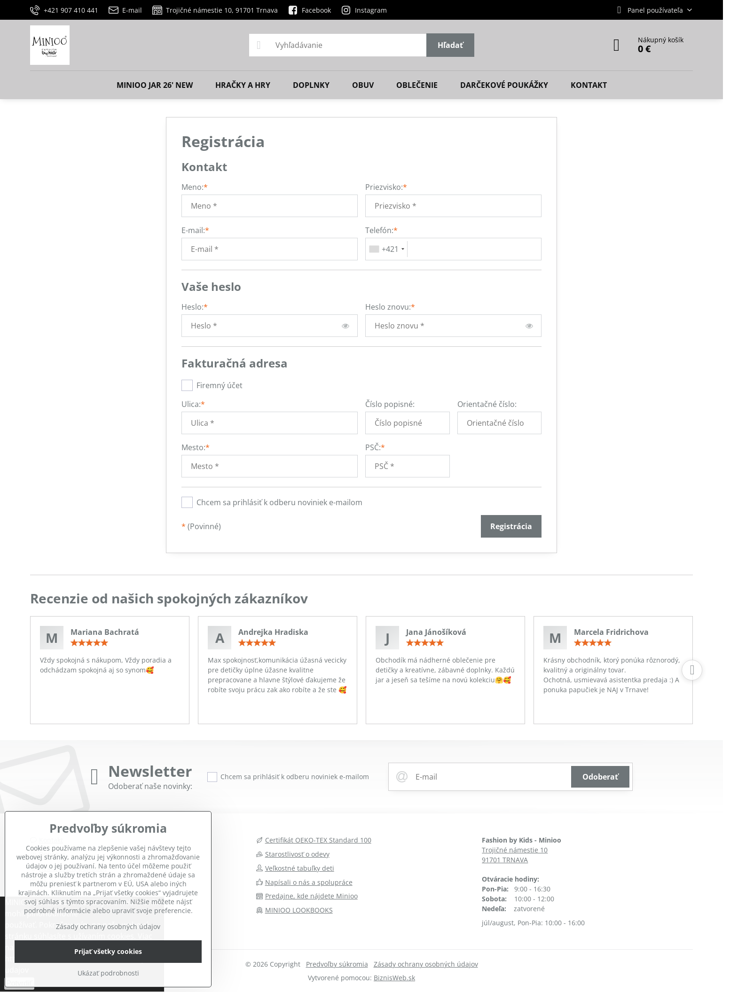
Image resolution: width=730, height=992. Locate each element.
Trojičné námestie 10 (515, 849)
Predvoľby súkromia (337, 964)
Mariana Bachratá (105, 632)
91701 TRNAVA (505, 859)
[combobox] (387, 249)
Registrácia (511, 526)
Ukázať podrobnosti (108, 973)
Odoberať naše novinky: (150, 786)
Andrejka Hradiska (273, 632)
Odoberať (600, 777)
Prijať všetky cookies (108, 951)
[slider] (89, 643)
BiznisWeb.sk (394, 977)
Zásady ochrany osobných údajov (426, 964)
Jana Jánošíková (436, 632)
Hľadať (450, 45)
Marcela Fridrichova (611, 632)
